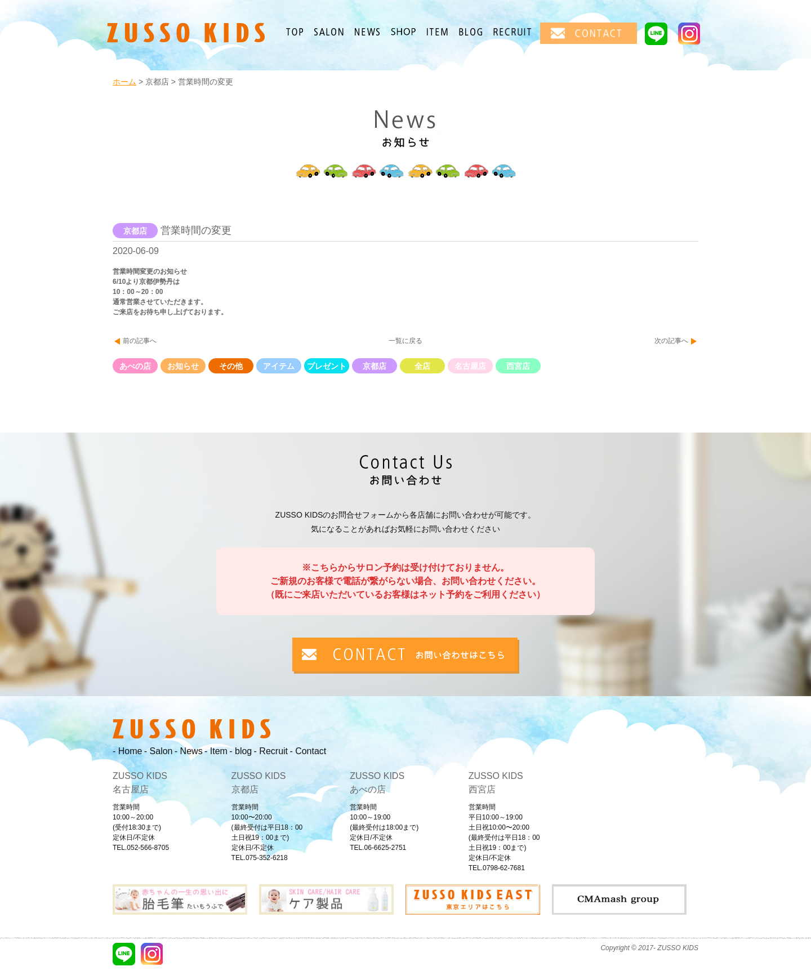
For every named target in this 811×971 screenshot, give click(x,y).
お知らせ (183, 366)
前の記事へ (140, 341)
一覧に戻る (405, 341)
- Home (127, 751)
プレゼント (326, 366)
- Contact (307, 751)
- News (189, 751)
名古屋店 (470, 366)
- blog (240, 751)
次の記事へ (671, 341)
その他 (231, 366)
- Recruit (271, 751)
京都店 (374, 366)
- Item (216, 751)
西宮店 (518, 366)
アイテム (279, 366)
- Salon (158, 751)
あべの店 (135, 366)
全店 (422, 366)
